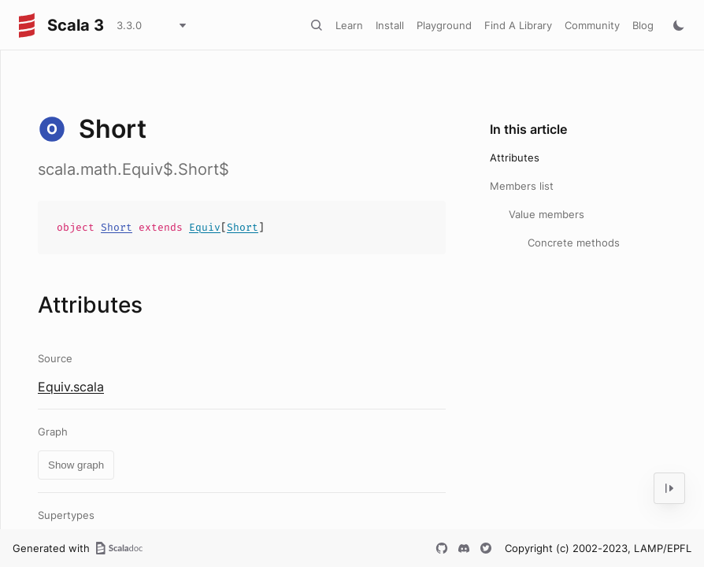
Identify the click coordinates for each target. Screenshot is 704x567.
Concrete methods (574, 242)
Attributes (514, 157)
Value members (546, 214)
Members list (522, 186)
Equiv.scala (71, 387)
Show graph (76, 465)
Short (116, 227)
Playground (444, 25)
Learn (349, 25)
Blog (643, 25)
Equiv (204, 227)
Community (592, 25)
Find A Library (518, 25)
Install (390, 25)
